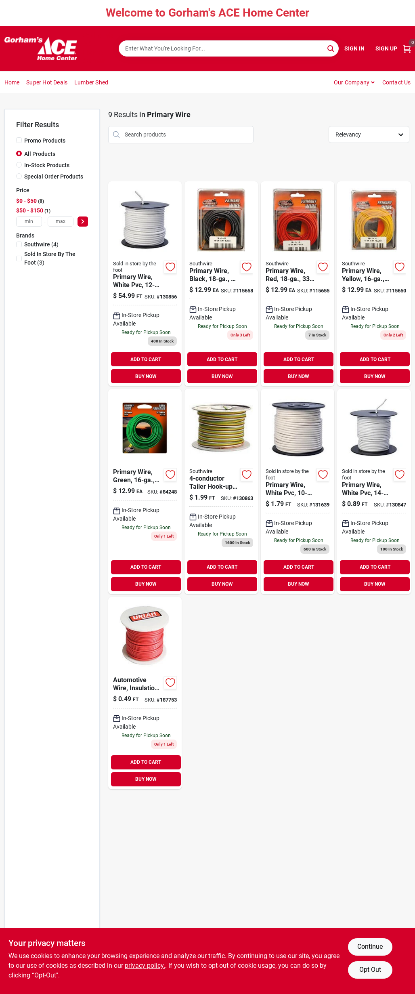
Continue (370, 946)
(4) (41, 244)
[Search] (331, 48)
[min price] (29, 221)
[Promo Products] (19, 140)
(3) (49, 258)
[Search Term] (229, 48)
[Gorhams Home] (40, 48)
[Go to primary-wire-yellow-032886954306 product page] (374, 283)
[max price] (60, 221)
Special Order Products (53, 176)
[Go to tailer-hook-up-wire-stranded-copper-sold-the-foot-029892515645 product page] (221, 491)
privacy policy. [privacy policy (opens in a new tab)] (145, 965)
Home (12, 82)
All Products (39, 154)
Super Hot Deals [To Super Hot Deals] (46, 82)
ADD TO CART (145, 359)
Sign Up (386, 48)
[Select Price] (83, 221)
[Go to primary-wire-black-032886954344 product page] (221, 283)
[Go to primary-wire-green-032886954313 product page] (145, 491)
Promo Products (44, 141)
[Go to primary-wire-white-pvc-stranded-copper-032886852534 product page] (145, 283)
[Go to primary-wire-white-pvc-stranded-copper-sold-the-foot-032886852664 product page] (374, 491)
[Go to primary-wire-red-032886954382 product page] (297, 283)
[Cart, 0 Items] (407, 48)
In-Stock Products (46, 165)
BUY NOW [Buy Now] (146, 376)
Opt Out (370, 969)
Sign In (354, 48)
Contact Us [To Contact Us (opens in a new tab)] (396, 82)
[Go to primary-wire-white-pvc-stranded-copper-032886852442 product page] (297, 491)
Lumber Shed (91, 82)
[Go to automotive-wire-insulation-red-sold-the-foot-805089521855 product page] (145, 693)
